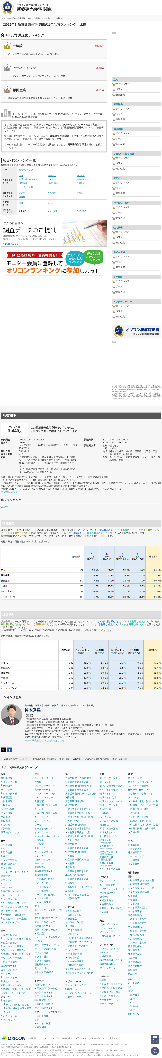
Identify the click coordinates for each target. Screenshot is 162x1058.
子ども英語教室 (73, 910)
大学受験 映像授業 (74, 801)
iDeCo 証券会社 (9, 864)
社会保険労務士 (85, 938)
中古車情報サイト (44, 871)
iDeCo (131, 1002)
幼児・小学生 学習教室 (77, 894)
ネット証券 (6, 844)
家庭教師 (69, 890)
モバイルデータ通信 (138, 785)
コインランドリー (44, 797)
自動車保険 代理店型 (138, 884)
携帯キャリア (135, 778)
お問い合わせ (81, 1038)
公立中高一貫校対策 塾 (77, 859)
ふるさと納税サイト (45, 828)
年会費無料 (9, 903)
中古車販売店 (41, 875)
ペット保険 (6, 813)
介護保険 (132, 958)
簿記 (76, 934)
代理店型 (7, 785)
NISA (3, 848)
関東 (120, 984)
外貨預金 (5, 876)
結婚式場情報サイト (109, 964)
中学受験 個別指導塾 (76, 852)
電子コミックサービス (46, 929)
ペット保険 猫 (135, 911)
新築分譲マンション (11, 985)
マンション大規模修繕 (12, 958)
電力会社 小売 (42, 968)
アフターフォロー (27, 187)
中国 (155, 805)
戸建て (20, 938)
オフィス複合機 (43, 960)
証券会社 (7, 852)
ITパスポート (83, 945)
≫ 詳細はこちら (9, 491)
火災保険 (5, 805)
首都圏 (6, 954)
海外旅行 (52, 988)
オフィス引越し (43, 953)
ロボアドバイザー (10, 922)
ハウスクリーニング (45, 793)
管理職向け (107, 904)
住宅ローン (6, 879)
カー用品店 (133, 860)
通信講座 (69, 926)
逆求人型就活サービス (110, 785)
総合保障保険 (135, 962)
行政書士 (72, 941)
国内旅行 (41, 988)
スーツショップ (136, 856)
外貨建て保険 (135, 954)
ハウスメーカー (11, 1016)
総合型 (40, 933)
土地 (28, 938)
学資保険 (5, 828)
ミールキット (41, 809)
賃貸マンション (9, 969)
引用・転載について (98, 1038)
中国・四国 (25, 1008)
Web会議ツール (107, 892)
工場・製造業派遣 (108, 828)
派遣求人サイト (107, 832)
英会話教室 (71, 918)
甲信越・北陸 (83, 813)
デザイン (52, 179)
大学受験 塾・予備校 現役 (78, 778)
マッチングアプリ (108, 968)
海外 (46, 1015)
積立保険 (132, 973)
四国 (132, 809)
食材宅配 (39, 801)
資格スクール (72, 949)
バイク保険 (6, 789)
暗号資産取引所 (9, 910)
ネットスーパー (43, 817)
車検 (37, 906)
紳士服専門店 (135, 852)
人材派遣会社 (106, 864)
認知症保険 (133, 950)
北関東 (16, 1004)
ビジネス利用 (44, 1023)
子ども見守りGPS (44, 972)
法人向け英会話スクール (77, 969)
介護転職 (104, 813)
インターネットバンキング (14, 872)
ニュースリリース (46, 1038)
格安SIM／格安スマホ (139, 789)
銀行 (5, 856)
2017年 (4, 506)
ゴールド (21, 903)
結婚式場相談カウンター (112, 960)
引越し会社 (40, 848)
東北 (8, 1004)
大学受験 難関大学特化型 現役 (80, 793)
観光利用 (41, 1027)
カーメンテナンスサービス (48, 910)
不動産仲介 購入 (9, 942)
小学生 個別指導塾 (74, 875)
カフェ (38, 914)
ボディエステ (106, 932)
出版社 (40, 941)
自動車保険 (6, 778)
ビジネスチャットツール (112, 889)
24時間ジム (71, 989)
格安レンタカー (43, 859)
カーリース (40, 863)
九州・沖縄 (73, 820)
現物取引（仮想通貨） (14, 914)
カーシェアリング (44, 852)
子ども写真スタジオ (45, 921)
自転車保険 (6, 801)
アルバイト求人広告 (109, 868)
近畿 (21, 954)
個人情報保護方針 (65, 1038)
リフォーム (6, 973)
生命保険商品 (135, 927)
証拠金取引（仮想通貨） (15, 918)
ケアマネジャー (87, 941)
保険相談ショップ (10, 832)
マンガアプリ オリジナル (47, 945)
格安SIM (134, 793)
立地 (21, 176)
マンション (9, 938)
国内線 (40, 1004)
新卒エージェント (108, 852)
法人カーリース (107, 881)
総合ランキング (26, 170)
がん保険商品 (135, 938)
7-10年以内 (82, 211)
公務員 (71, 945)
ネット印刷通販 (107, 885)
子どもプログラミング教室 (79, 973)
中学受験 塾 (71, 844)
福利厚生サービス (44, 964)
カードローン (8, 887)
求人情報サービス (108, 836)
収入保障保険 (137, 934)
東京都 (22, 193)
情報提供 (52, 176)
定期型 (142, 919)
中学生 (80, 886)
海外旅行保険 (8, 809)
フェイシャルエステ (109, 928)
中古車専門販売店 (46, 879)
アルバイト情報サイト (110, 789)
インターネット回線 (138, 817)
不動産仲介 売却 (9, 934)
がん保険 (5, 824)
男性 (21, 203)
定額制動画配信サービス (47, 917)
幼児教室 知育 (72, 898)
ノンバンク (18, 891)
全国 (118, 995)
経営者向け (107, 900)
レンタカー (40, 855)
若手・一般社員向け (112, 908)
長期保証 (81, 183)
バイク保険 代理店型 (138, 892)
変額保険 (132, 969)
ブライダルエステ (108, 924)
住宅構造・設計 (83, 179)
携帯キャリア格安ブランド (141, 782)
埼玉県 (22, 196)
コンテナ (41, 840)
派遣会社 (104, 824)
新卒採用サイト (107, 847)
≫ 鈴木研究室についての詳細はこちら (44, 740)
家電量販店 (133, 844)
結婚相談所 (105, 956)
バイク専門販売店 (46, 894)
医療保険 (5, 820)
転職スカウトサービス (110, 801)
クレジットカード (10, 895)
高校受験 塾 (71, 805)
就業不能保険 (135, 946)
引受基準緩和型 (138, 923)
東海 (14, 954)
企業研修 (104, 896)
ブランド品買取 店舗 (45, 949)
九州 (28, 954)
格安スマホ (147, 793)
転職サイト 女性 (107, 797)
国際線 (49, 1004)
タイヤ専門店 (135, 864)
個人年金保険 (135, 965)
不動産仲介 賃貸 (9, 962)
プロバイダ (133, 797)
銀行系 (6, 891)
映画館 (102, 980)
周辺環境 (81, 176)
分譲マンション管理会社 (13, 950)
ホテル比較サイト (44, 996)
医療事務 (77, 930)
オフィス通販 (41, 956)
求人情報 (113, 1038)
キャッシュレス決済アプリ (14, 907)
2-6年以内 (52, 211)
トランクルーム (43, 832)
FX (2, 883)
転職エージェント (108, 805)
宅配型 (40, 844)
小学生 (89, 886)
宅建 (70, 934)
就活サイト (105, 782)
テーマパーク (106, 1003)
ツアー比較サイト (44, 1008)
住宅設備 (23, 183)
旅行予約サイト (43, 984)
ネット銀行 (6, 868)
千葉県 (80, 193)
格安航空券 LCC (43, 1000)
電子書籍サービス (44, 925)
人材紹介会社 (106, 858)
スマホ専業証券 (9, 860)
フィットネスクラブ (75, 985)
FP (69, 930)
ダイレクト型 (10, 782)
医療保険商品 (135, 915)
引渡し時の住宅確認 (28, 179)
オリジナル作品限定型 (48, 937)
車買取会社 (40, 867)
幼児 (70, 914)
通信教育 (69, 883)
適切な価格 (53, 183)
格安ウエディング (108, 952)
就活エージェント (108, 778)
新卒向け (106, 912)
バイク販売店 (41, 890)
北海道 (71, 809)
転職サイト (105, 793)
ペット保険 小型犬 (137, 907)
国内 (39, 1015)
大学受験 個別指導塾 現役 (78, 785)
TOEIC (71, 938)
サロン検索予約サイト (110, 936)
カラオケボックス (108, 999)
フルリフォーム (11, 977)
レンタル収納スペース (48, 836)
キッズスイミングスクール (78, 993)
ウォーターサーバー (45, 778)
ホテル (38, 1019)
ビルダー (7, 1000)
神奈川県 (52, 193)
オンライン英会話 (74, 922)
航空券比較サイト (44, 992)
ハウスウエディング (109, 948)
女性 (50, 203)
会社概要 (32, 1038)
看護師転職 (105, 809)
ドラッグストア (136, 848)
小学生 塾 (70, 867)
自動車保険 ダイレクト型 (141, 880)
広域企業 (134, 813)
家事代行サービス (44, 789)
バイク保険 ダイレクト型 (141, 888)
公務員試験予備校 (74, 965)
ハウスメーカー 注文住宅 (13, 993)
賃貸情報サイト (9, 965)
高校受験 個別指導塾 (76, 824)
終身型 (133, 919)
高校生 (71, 886)
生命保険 (5, 817)
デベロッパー (10, 1020)
